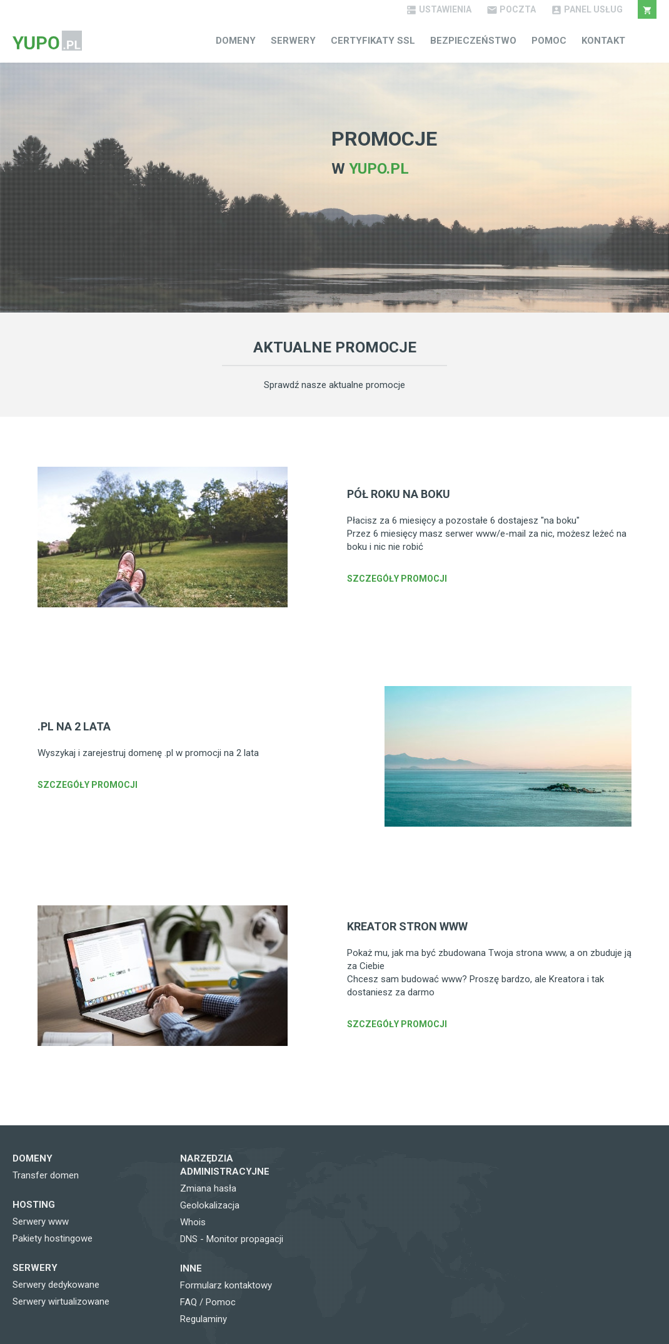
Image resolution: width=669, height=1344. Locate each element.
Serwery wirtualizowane (61, 1301)
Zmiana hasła (208, 1188)
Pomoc (548, 40)
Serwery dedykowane (56, 1284)
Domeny (236, 40)
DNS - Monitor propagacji (231, 1239)
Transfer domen (46, 1175)
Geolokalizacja (209, 1205)
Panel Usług (587, 9)
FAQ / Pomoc (208, 1302)
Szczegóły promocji (397, 579)
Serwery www (41, 1221)
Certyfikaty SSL (373, 40)
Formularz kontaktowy (226, 1285)
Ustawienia (438, 9)
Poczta (511, 9)
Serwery (293, 40)
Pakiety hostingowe (53, 1238)
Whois (193, 1222)
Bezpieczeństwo (473, 40)
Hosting (34, 1204)
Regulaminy (203, 1319)
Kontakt (603, 40)
